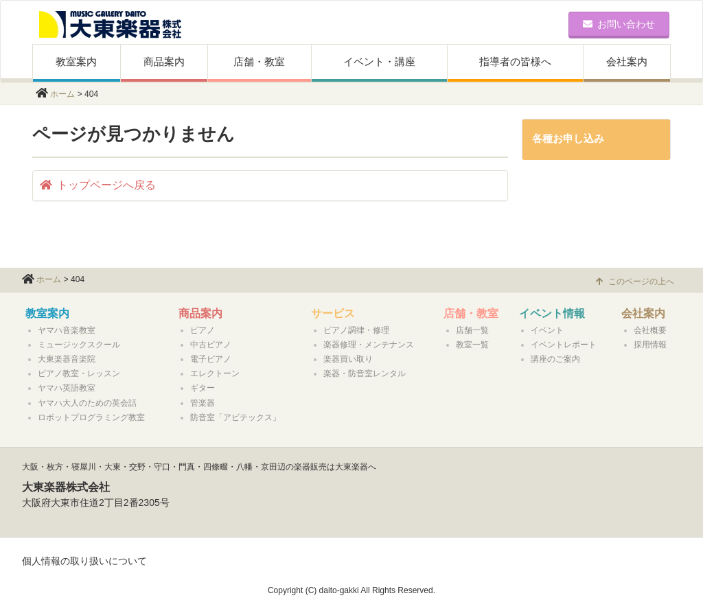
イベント (547, 330)
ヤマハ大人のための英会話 (87, 403)
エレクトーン (215, 373)
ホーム (62, 94)
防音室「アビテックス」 (235, 417)
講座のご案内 (555, 359)
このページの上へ (635, 281)
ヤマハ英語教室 (66, 388)
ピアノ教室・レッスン (79, 373)
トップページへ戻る (98, 185)
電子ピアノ (210, 359)
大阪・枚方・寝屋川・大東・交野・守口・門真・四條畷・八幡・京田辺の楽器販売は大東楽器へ (199, 467)
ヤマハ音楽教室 (66, 330)
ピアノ (202, 330)
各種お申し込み (568, 138)
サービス (333, 313)
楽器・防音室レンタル (364, 373)
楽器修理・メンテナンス (368, 344)
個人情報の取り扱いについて (84, 560)
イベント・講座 (379, 61)
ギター (202, 388)
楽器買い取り (348, 359)
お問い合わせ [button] (619, 24)
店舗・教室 (259, 61)
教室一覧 (472, 344)
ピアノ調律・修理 (356, 330)
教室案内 (76, 61)
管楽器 (202, 403)
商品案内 (164, 61)
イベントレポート (564, 344)
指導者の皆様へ (515, 61)
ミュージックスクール (79, 344)
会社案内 (626, 61)
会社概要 (650, 330)
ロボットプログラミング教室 (91, 417)
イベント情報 (552, 313)
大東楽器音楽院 (66, 359)
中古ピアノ (210, 344)
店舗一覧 (472, 330)
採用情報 (650, 344)
